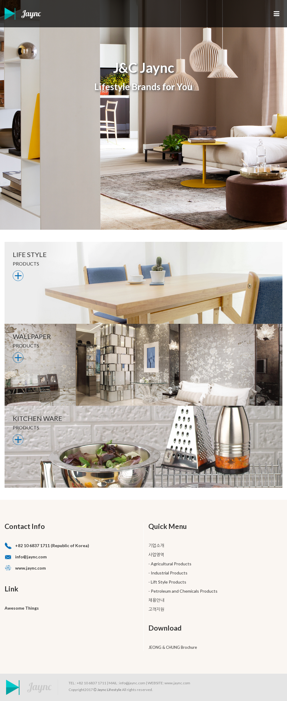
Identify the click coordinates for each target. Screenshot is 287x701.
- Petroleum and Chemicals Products (183, 591)
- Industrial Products (167, 572)
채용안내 (156, 600)
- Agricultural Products (169, 563)
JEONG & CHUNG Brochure (172, 647)
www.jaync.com (30, 568)
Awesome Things (22, 608)
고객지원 (156, 609)
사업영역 (156, 554)
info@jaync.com (31, 556)
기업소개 (156, 545)
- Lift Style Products (167, 581)
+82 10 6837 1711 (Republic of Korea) (52, 545)
